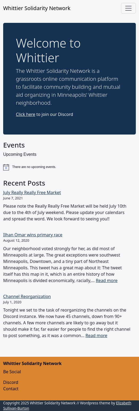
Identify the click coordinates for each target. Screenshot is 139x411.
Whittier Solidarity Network (36, 8)
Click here (25, 114)
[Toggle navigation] (128, 8)
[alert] (69, 167)
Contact (11, 389)
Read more (107, 280)
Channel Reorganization (27, 296)
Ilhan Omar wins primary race (32, 235)
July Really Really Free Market (32, 192)
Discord (10, 382)
